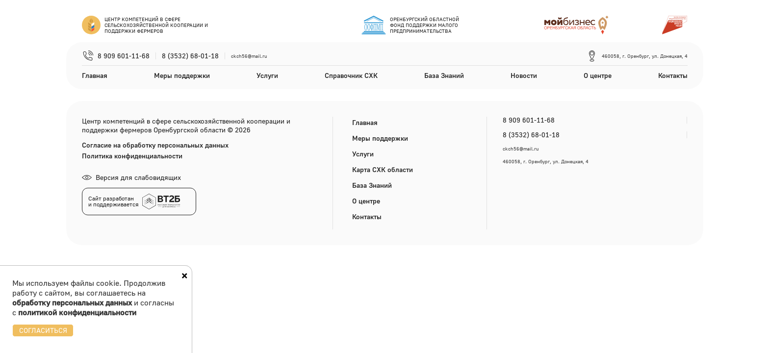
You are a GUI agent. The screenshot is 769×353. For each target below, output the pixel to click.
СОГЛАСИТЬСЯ (43, 330)
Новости (524, 75)
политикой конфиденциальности (77, 312)
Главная (94, 75)
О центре (598, 75)
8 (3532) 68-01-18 (190, 55)
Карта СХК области (382, 169)
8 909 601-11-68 (124, 55)
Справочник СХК (351, 75)
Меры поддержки (182, 75)
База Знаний (444, 75)
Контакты (673, 75)
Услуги (267, 75)
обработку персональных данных (72, 302)
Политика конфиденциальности (132, 155)
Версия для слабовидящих (131, 177)
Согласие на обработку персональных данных (155, 145)
